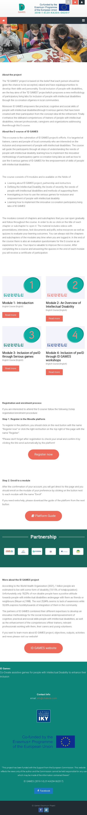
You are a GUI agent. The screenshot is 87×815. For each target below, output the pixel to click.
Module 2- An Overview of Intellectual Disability (63, 304)
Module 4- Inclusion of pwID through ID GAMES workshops (65, 356)
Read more (10, 315)
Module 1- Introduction (17, 303)
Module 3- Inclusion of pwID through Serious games (21, 354)
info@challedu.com (47, 698)
